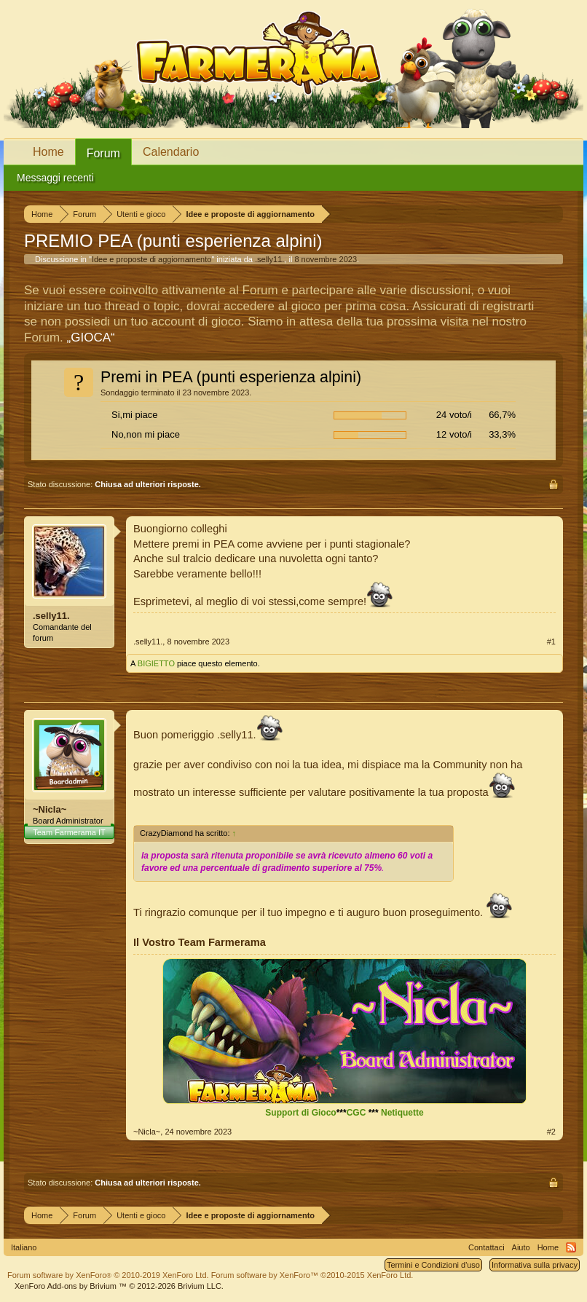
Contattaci (486, 1247)
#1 (551, 641)
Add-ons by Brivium (119, 1286)
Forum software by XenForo (108, 1275)
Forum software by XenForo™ (312, 1275)
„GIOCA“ (91, 337)
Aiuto (521, 1247)
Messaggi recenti (55, 178)
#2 (551, 1131)
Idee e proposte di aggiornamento (152, 259)
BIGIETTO (156, 663)
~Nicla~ (49, 809)
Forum (103, 153)
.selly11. (269, 259)
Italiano (23, 1247)
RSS (571, 1247)
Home (48, 152)
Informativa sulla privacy (535, 1264)
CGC (356, 1113)
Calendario (171, 152)
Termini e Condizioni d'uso (433, 1264)
